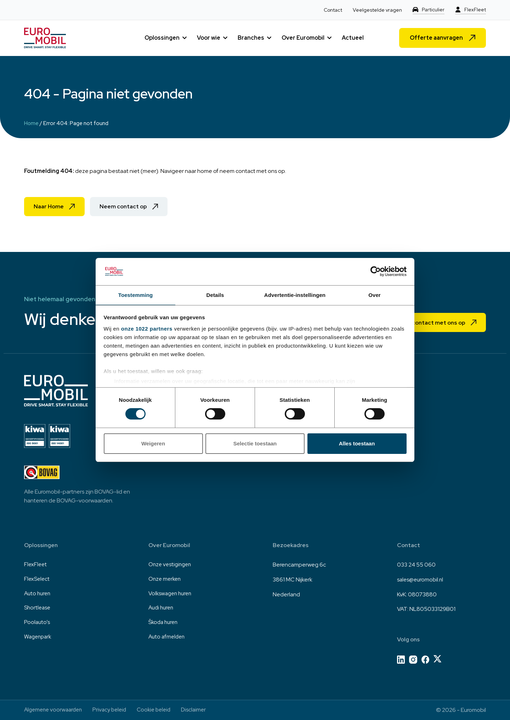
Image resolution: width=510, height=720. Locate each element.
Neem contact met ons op (427, 322)
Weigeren (153, 444)
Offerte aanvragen (436, 37)
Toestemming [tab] (135, 295)
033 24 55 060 (416, 564)
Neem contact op (128, 206)
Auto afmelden (167, 638)
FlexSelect (37, 579)
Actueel (353, 37)
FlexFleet (475, 10)
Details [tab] (215, 295)
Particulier (432, 10)
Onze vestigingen (171, 564)
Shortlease (38, 609)
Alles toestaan (357, 444)
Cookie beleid (160, 710)
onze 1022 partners (146, 329)
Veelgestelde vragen (377, 10)
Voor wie (208, 37)
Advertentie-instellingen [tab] (294, 295)
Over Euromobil (303, 37)
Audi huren (162, 609)
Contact (332, 10)
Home (31, 123)
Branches (251, 37)
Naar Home (50, 206)
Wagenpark (38, 638)
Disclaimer (202, 710)
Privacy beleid (114, 710)
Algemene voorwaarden (55, 710)
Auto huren (38, 594)
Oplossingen (162, 37)
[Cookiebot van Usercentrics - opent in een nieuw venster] (376, 271)
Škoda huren (164, 624)
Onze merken (165, 579)
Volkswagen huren (171, 594)
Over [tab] (374, 295)
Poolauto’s (37, 624)
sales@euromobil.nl (421, 579)
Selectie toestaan (255, 444)
